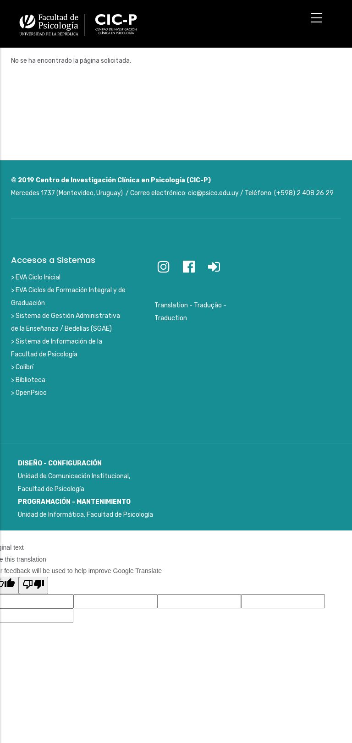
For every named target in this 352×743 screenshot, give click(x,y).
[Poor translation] (33, 585)
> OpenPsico (29, 393)
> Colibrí (22, 367)
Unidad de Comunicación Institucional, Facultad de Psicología (74, 476)
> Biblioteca (28, 380)
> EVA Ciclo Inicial (35, 277)
